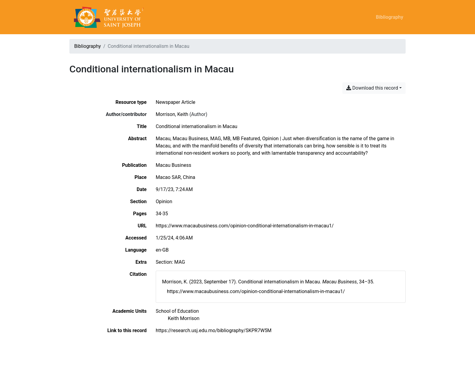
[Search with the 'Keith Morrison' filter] (183, 318)
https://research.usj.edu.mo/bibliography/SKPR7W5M (213, 330)
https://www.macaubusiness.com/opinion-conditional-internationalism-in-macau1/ (245, 226)
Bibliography (389, 17)
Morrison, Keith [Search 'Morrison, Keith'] (172, 114)
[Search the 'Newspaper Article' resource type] (175, 102)
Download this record (372, 88)
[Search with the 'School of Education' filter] (177, 311)
